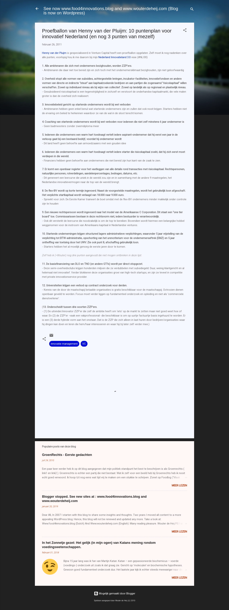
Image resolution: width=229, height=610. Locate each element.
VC (84, 343)
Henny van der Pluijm (54, 53)
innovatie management (64, 343)
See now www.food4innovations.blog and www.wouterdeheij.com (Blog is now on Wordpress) (110, 10)
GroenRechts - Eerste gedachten (67, 455)
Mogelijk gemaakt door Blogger (114, 593)
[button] (185, 31)
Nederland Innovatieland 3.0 (114, 57)
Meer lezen (179, 485)
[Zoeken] (192, 9)
